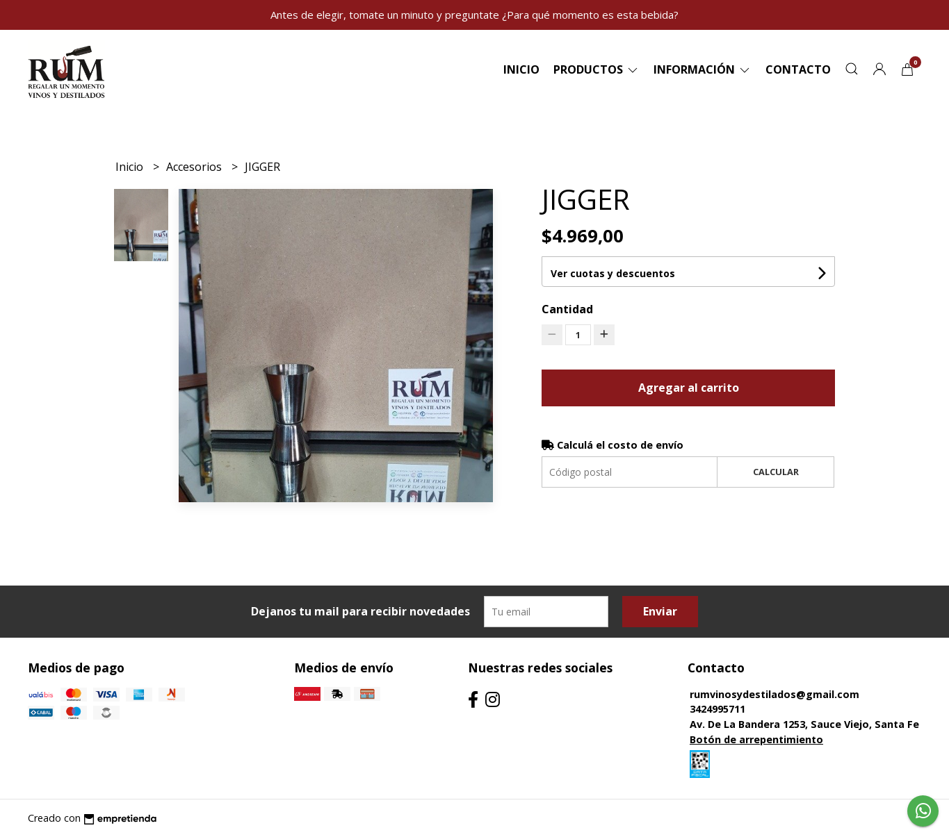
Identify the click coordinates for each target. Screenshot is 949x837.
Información (703, 69)
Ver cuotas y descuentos (613, 273)
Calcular (776, 471)
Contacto (798, 69)
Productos (596, 69)
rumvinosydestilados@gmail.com (774, 694)
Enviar (660, 611)
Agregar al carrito (688, 387)
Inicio (521, 69)
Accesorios (195, 166)
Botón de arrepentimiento (756, 739)
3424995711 (717, 708)
